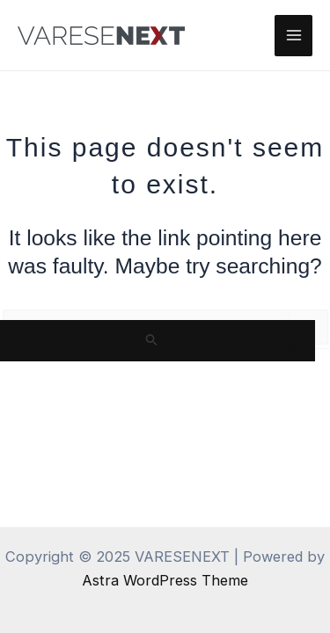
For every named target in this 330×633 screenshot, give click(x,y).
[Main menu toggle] (293, 35)
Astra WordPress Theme (165, 580)
